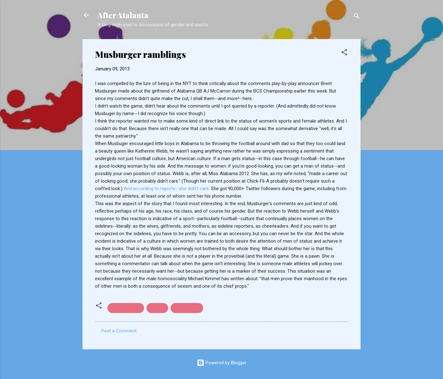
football (157, 308)
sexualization (186, 308)
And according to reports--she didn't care (166, 188)
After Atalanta (122, 15)
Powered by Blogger (221, 363)
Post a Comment (119, 331)
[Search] (357, 17)
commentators (125, 308)
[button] (344, 53)
